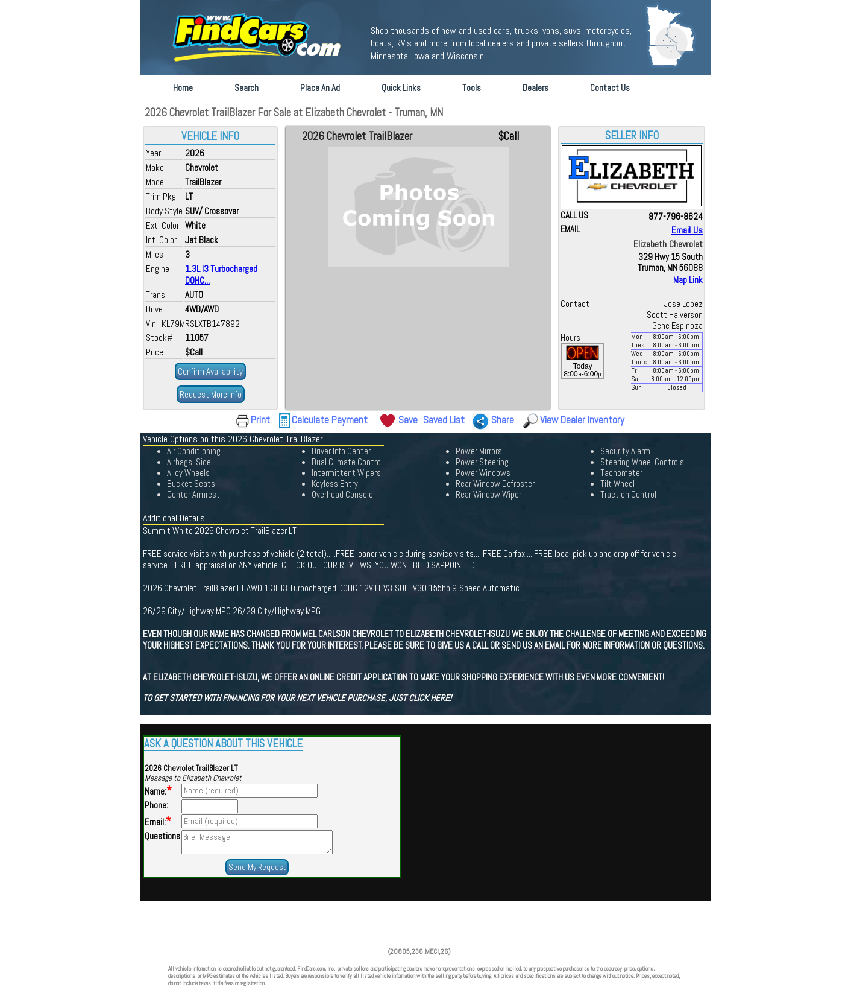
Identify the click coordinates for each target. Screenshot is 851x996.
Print (260, 420)
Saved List (444, 420)
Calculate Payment (330, 420)
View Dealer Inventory (582, 420)
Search (246, 88)
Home (183, 88)
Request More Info (211, 394)
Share (502, 420)
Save (408, 420)
